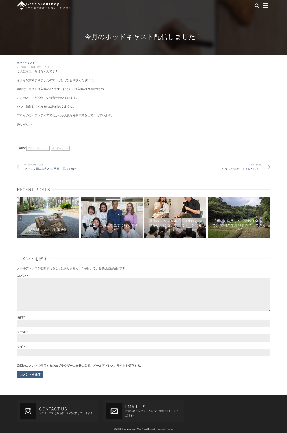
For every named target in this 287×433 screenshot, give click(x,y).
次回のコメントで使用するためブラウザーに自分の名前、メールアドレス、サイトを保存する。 (80, 365)
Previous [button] (20, 218)
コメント (23, 275)
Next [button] (267, 218)
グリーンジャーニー (38, 148)
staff (46, 67)
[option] (48, 217)
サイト (21, 346)
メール (22, 332)
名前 (21, 317)
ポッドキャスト (26, 62)
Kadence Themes (165, 429)
